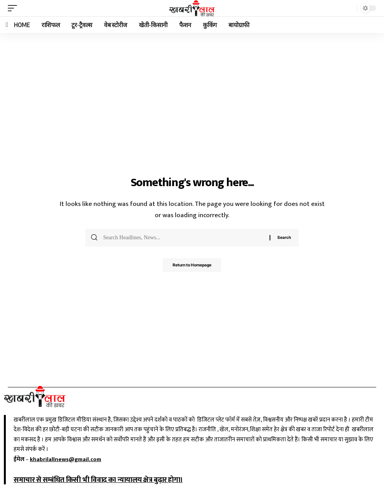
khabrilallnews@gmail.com (65, 459)
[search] (349, 8)
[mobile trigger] (14, 8)
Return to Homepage (192, 266)
